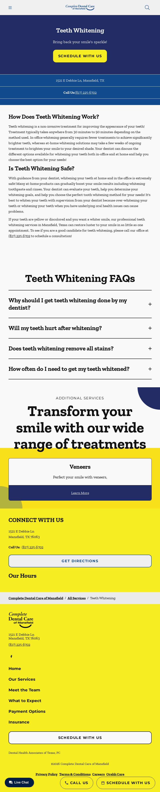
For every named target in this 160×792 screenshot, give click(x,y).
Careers (98, 774)
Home (15, 668)
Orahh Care (115, 774)
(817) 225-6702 (86, 92)
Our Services (22, 679)
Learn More (80, 493)
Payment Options (27, 711)
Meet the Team (24, 690)
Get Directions (80, 561)
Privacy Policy (47, 774)
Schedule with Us (80, 56)
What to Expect (25, 700)
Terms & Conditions (75, 774)
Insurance (19, 722)
